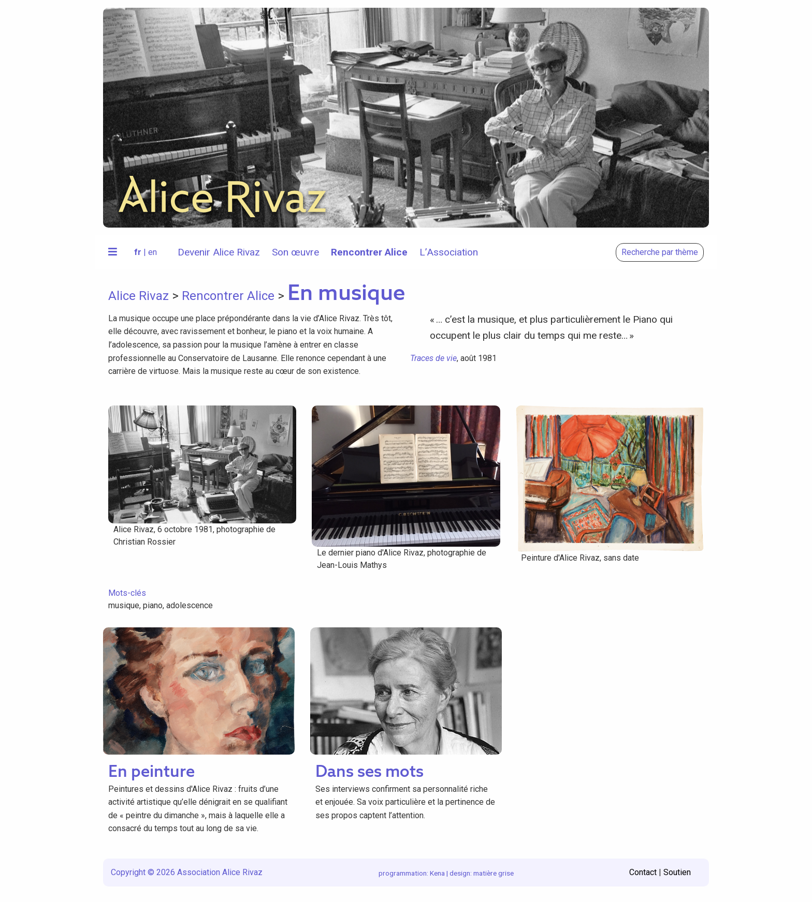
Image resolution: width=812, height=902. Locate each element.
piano (153, 605)
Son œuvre (295, 252)
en (152, 252)
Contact (643, 872)
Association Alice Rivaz (220, 872)
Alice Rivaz (138, 296)
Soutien (677, 872)
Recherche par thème (659, 252)
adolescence (189, 605)
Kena (437, 873)
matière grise (493, 873)
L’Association (448, 252)
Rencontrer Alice (369, 252)
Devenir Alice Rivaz (219, 252)
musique (123, 605)
